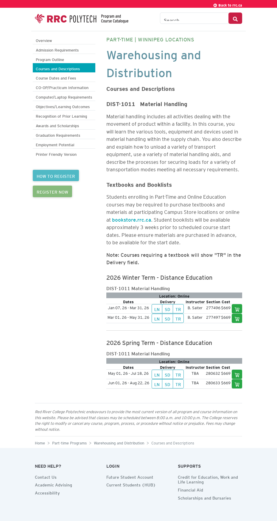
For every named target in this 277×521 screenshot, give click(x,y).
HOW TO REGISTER (56, 175)
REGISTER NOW (52, 191)
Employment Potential (55, 144)
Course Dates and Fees (56, 77)
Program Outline (50, 58)
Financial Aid (190, 489)
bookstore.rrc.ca (131, 218)
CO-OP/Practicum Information (62, 86)
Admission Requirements (57, 49)
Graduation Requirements (58, 134)
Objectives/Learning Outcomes (63, 106)
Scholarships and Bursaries (204, 497)
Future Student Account (129, 476)
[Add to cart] (237, 308)
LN (157, 308)
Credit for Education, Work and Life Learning (208, 479)
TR (178, 308)
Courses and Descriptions (58, 68)
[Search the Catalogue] (194, 18)
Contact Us (46, 476)
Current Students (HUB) (131, 484)
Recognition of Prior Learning (61, 115)
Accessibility (47, 492)
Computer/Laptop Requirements (64, 96)
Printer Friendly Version (56, 153)
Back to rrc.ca (227, 4)
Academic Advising (53, 484)
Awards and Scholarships (57, 125)
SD (167, 308)
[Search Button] (235, 18)
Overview (44, 39)
